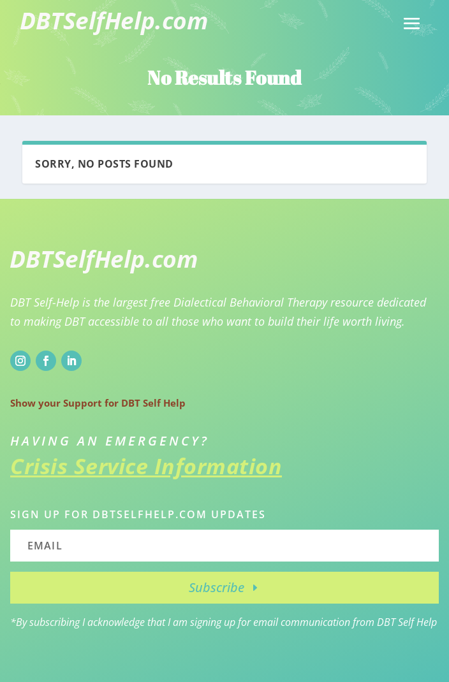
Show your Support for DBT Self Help (98, 402)
